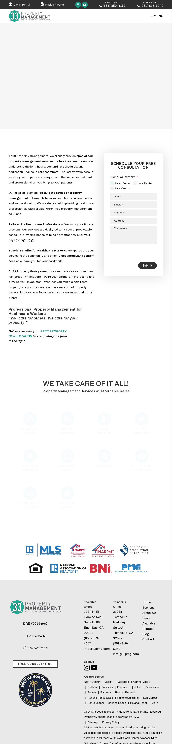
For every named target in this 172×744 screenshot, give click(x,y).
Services (148, 607)
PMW (135, 716)
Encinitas (107, 687)
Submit (147, 266)
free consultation (35, 664)
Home (146, 602)
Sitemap (93, 722)
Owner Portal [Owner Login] (19, 4)
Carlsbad (123, 681)
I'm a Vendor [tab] (122, 188)
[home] (29, 16)
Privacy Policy (110, 722)
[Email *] (133, 204)
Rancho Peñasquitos (100, 697)
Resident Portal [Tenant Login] (52, 4)
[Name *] (133, 196)
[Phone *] (133, 213)
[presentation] (135, 252)
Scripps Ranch (117, 703)
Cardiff (109, 681)
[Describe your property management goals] (133, 235)
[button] (77, 5)
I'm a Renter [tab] (145, 183)
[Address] (133, 221)
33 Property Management (30, 156)
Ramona (105, 692)
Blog (145, 634)
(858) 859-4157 (113, 5)
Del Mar (92, 687)
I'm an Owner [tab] (123, 183)
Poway (92, 692)
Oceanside (152, 687)
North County (92, 681)
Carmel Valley (141, 681)
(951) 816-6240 (151, 5)
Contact (148, 639)
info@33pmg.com (97, 648)
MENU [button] (156, 16)
